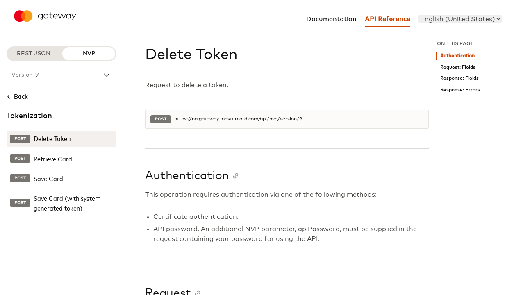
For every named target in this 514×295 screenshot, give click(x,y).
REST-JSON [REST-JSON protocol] (33, 54)
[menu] (460, 19)
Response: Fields (459, 78)
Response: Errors (460, 90)
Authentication (457, 56)
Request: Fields (457, 67)
